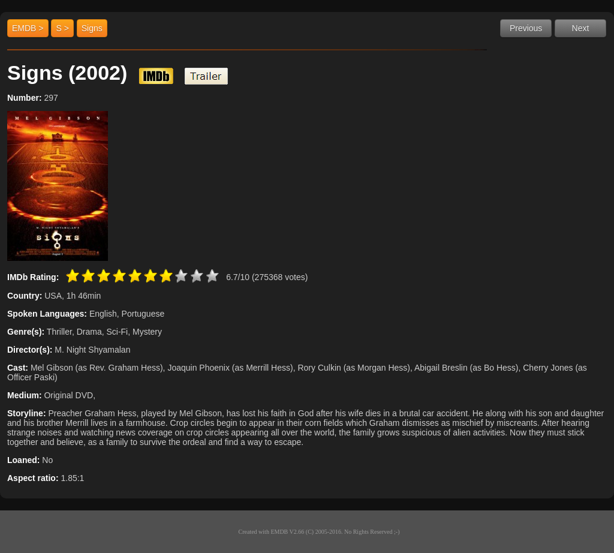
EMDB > (28, 28)
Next (580, 28)
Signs (92, 28)
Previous (526, 28)
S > (62, 28)
